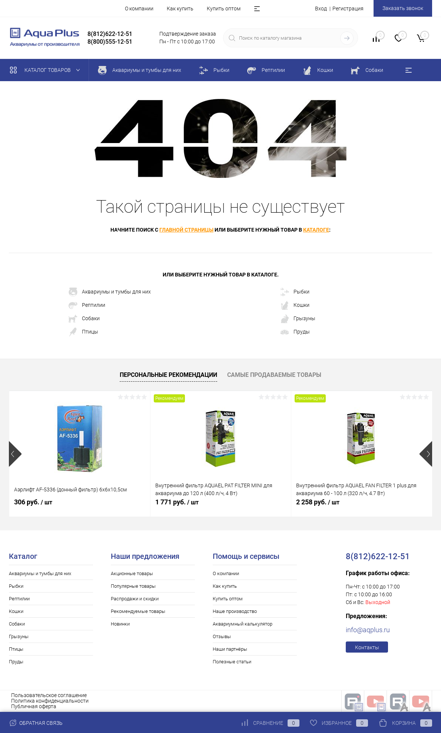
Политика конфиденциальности (50, 701)
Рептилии (87, 305)
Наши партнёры (230, 649)
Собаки (84, 318)
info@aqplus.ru (368, 630)
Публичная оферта (33, 706)
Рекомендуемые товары (138, 611)
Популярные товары (133, 586)
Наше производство (235, 611)
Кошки (294, 305)
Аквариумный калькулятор (242, 624)
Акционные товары (132, 573)
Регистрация (348, 8)
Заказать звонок (402, 8)
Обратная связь (36, 723)
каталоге (316, 230)
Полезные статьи (232, 661)
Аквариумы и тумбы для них (110, 292)
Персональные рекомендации (168, 374)
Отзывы (222, 636)
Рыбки (294, 292)
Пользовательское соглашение (49, 695)
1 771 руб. (177, 502)
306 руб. (33, 502)
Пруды (295, 332)
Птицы (83, 332)
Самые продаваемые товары (274, 374)
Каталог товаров (46, 70)
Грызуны (297, 318)
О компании (139, 8)
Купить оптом (224, 8)
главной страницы (186, 230)
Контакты (367, 647)
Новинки (120, 624)
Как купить (180, 8)
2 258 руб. (317, 502)
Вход (321, 8)
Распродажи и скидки (135, 598)
